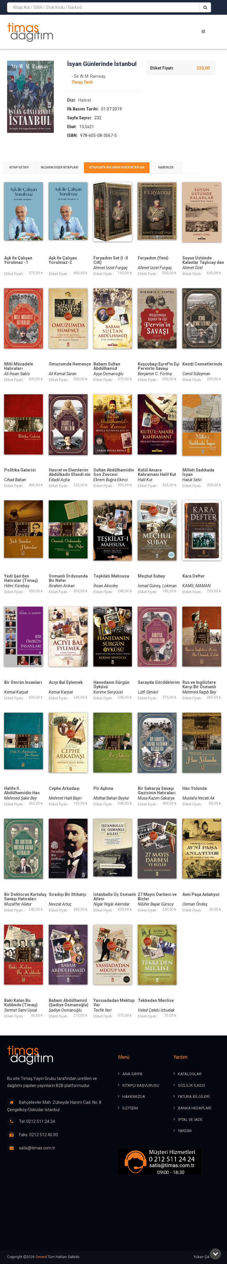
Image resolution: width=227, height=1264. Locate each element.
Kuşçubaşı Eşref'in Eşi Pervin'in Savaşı (158, 374)
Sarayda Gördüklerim (159, 690)
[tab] (20, 175)
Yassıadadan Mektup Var (113, 1010)
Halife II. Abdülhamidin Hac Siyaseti (22, 800)
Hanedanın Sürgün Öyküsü (111, 692)
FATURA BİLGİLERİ (194, 1097)
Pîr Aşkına (103, 796)
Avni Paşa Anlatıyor (201, 902)
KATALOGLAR (190, 1074)
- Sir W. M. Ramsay (89, 83)
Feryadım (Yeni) (153, 266)
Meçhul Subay (151, 584)
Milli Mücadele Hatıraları (18, 374)
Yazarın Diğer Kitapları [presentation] (62, 175)
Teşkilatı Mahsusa (111, 584)
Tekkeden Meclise (156, 1008)
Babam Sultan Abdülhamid (106, 374)
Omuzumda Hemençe (70, 372)
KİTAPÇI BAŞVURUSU (140, 1085)
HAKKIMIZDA (133, 1097)
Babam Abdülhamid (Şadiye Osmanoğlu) (68, 1010)
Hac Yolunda (194, 796)
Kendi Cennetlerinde (202, 372)
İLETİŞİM (130, 1108)
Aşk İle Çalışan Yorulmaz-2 (63, 268)
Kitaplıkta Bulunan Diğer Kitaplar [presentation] (120, 175)
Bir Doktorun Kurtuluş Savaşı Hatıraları (25, 904)
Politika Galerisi (20, 478)
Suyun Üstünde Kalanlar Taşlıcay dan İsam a (203, 270)
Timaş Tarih (82, 89)
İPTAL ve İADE (190, 1120)
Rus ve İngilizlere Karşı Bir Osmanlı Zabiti (199, 694)
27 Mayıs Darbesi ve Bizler (157, 904)
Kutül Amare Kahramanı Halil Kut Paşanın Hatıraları (157, 482)
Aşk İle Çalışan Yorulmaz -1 (18, 268)
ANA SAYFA (132, 1074)
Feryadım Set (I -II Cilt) (110, 268)
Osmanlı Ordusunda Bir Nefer (68, 586)
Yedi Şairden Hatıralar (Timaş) (21, 586)
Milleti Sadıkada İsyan (198, 480)
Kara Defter (193, 584)
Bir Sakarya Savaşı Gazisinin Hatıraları (157, 798)
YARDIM (185, 1131)
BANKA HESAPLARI (194, 1108)
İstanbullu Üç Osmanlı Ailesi (114, 904)
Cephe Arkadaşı (64, 796)
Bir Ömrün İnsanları (23, 690)
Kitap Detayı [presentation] (20, 175)
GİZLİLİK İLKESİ (191, 1085)
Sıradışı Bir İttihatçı (67, 902)
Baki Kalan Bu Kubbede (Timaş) (21, 1010)
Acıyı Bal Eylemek (66, 690)
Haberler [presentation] (171, 175)
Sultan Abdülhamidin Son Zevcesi (113, 480)
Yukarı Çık (207, 1257)
